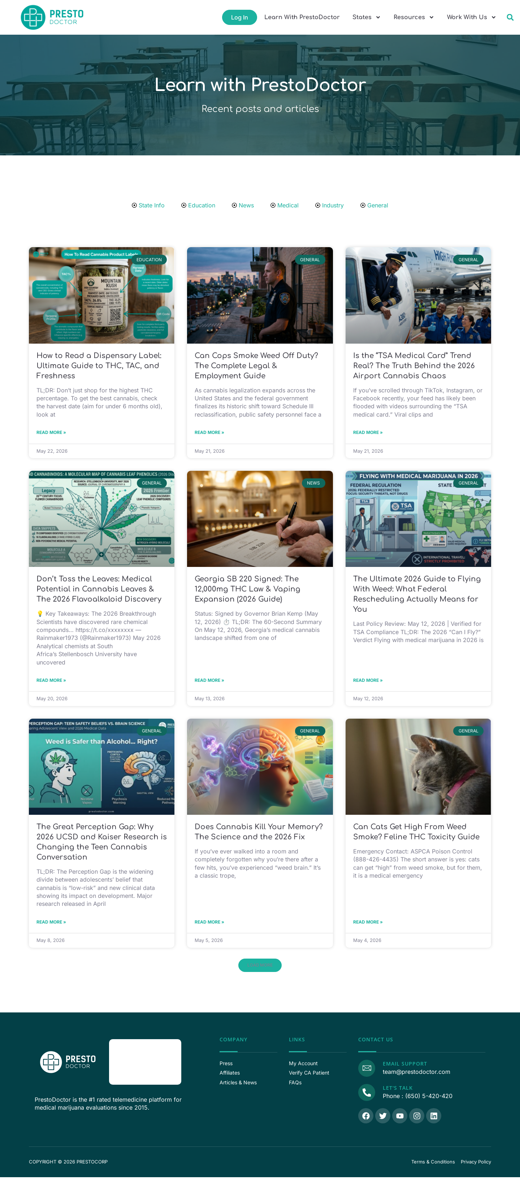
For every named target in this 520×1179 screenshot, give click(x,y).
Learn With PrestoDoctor (302, 17)
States (366, 17)
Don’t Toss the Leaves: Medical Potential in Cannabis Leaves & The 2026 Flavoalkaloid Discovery (98, 590)
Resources (414, 17)
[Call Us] (365, 1094)
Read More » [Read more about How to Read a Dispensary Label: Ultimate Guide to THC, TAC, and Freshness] (51, 433)
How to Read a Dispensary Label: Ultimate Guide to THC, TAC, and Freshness (98, 366)
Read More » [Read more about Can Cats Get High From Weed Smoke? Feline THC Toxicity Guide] (368, 925)
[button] (510, 17)
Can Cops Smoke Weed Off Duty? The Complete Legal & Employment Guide (256, 366)
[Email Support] (365, 1071)
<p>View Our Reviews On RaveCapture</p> (145, 1065)
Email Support (403, 1067)
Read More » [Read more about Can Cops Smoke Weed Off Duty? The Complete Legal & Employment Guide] (209, 433)
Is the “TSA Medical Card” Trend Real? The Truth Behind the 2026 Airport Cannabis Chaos (414, 366)
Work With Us (472, 17)
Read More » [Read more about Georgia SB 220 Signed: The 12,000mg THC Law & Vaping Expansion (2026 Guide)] (209, 682)
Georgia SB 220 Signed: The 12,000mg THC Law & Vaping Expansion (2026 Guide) (247, 590)
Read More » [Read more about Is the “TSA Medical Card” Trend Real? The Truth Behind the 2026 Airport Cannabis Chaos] (368, 433)
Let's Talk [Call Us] (396, 1090)
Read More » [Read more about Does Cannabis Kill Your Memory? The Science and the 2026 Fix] (209, 925)
